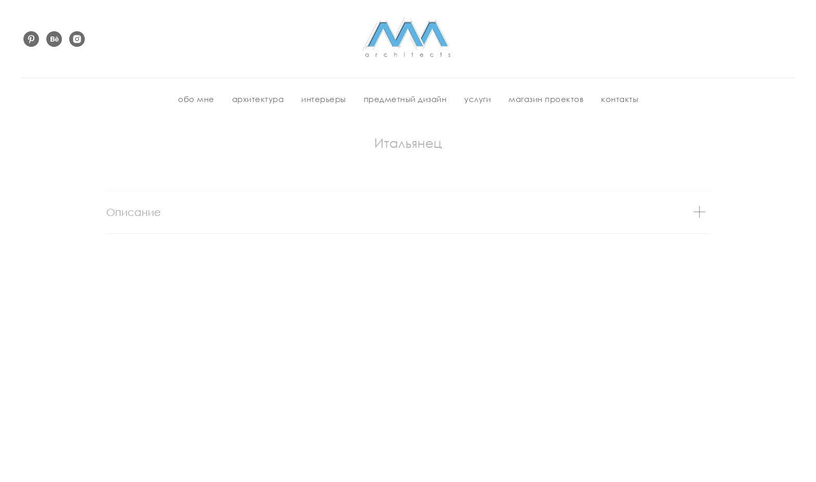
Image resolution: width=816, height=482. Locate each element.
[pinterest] (31, 39)
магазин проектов (545, 99)
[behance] (54, 39)
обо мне (196, 99)
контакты (619, 99)
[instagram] (77, 39)
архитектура (258, 99)
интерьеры (323, 99)
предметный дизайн (405, 99)
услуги (477, 99)
